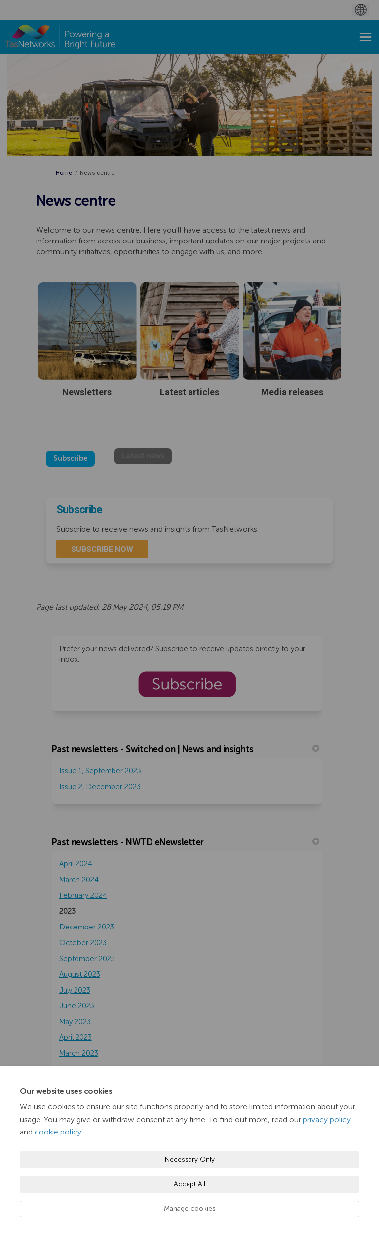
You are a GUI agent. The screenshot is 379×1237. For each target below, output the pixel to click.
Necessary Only (190, 1159)
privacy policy (327, 1119)
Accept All (189, 1184)
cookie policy (58, 1131)
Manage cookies (190, 1208)
